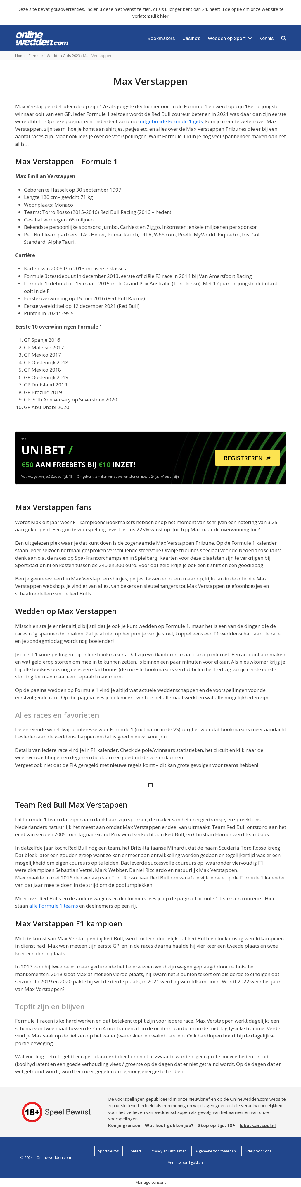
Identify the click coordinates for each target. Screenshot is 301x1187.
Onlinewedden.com (54, 1157)
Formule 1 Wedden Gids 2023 (54, 55)
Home (20, 55)
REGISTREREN (247, 458)
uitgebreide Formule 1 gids (171, 121)
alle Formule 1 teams (53, 905)
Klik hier (160, 16)
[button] (283, 38)
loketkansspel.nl (258, 1125)
